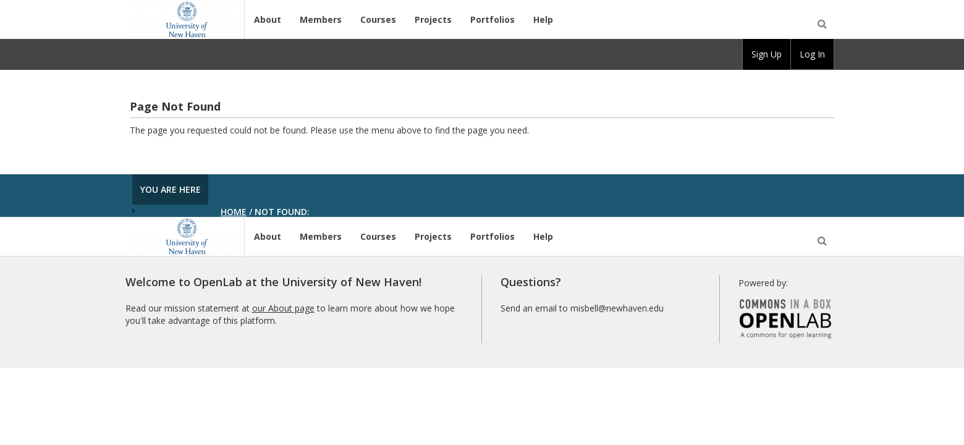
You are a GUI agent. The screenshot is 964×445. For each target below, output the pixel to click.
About (267, 19)
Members (321, 19)
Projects (433, 19)
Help (543, 19)
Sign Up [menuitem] (766, 54)
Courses (378, 19)
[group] (766, 54)
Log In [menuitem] (812, 54)
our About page (283, 308)
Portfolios (492, 19)
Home (234, 212)
